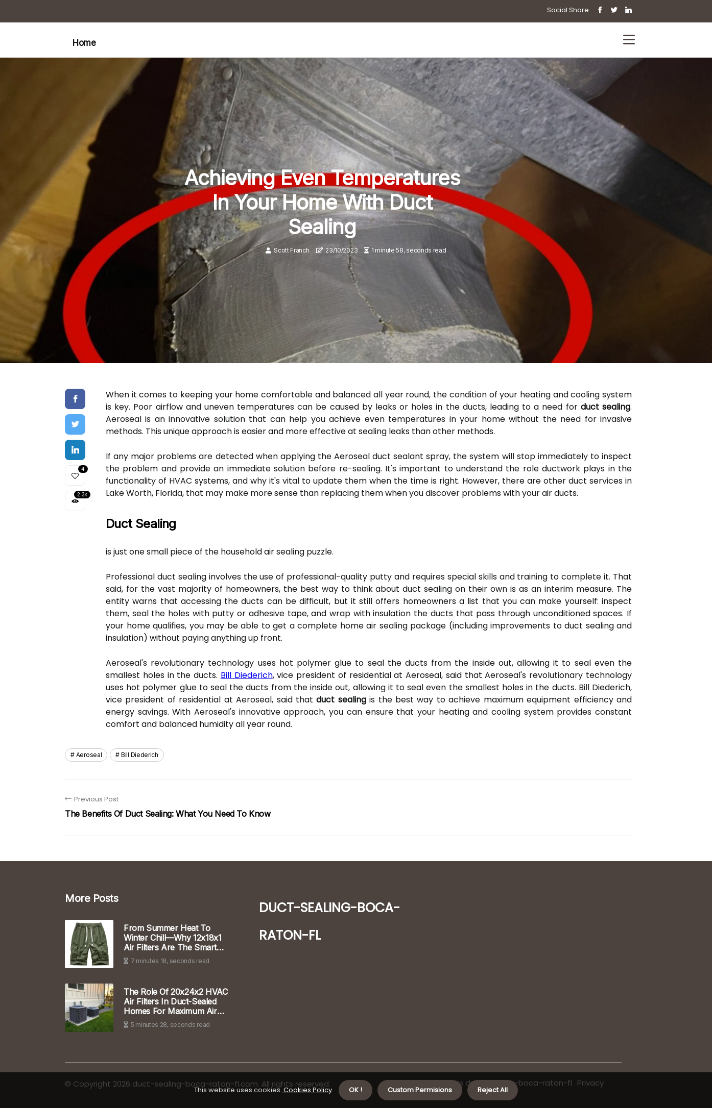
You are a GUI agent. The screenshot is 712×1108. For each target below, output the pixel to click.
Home (84, 43)
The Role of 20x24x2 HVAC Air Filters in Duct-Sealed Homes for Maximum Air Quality (175, 1002)
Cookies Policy (307, 1090)
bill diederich (139, 755)
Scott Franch (291, 250)
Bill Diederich (247, 675)
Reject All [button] (493, 1090)
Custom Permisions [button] (420, 1090)
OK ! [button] (355, 1090)
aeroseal (89, 755)
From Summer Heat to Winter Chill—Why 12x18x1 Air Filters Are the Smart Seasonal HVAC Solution (172, 938)
